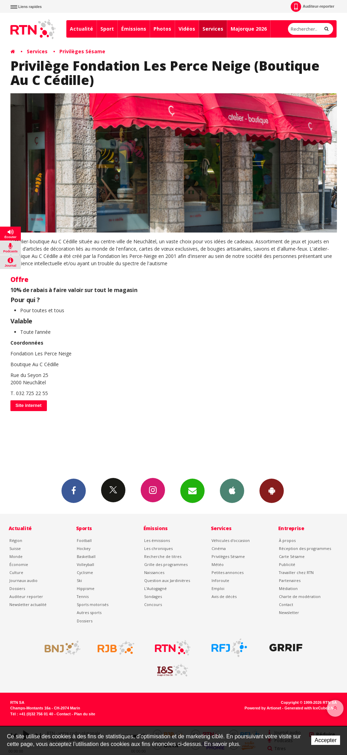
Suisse (15, 548)
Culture (16, 572)
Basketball (86, 556)
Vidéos (187, 28)
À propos (287, 540)
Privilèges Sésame (82, 51)
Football (84, 540)
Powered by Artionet (263, 708)
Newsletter (289, 612)
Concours (153, 604)
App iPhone (232, 490)
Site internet (29, 405)
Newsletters (192, 490)
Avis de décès (224, 596)
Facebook (73, 490)
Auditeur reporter (26, 596)
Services (213, 28)
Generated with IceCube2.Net (310, 708)
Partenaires (289, 580)
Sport (107, 28)
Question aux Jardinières (167, 580)
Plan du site (84, 714)
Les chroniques (158, 548)
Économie (18, 564)
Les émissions (157, 540)
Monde (16, 556)
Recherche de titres (162, 556)
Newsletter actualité (28, 604)
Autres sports (89, 612)
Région (15, 540)
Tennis (83, 596)
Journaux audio (23, 580)
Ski (79, 580)
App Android (271, 490)
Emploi (218, 588)
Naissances (154, 572)
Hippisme (85, 588)
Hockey (83, 548)
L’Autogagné (155, 588)
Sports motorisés (92, 604)
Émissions (133, 28)
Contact (286, 604)
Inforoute (220, 580)
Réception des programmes (305, 548)
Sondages (153, 596)
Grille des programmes (166, 564)
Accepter (326, 740)
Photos (162, 28)
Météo (218, 564)
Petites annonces (227, 572)
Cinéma (219, 548)
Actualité (81, 28)
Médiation (288, 588)
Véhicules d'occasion (231, 540)
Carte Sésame (292, 556)
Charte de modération (300, 596)
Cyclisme (85, 572)
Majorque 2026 (249, 28)
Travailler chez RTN (296, 572)
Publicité (287, 564)
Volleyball (85, 564)
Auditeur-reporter (312, 6)
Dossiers (17, 588)
